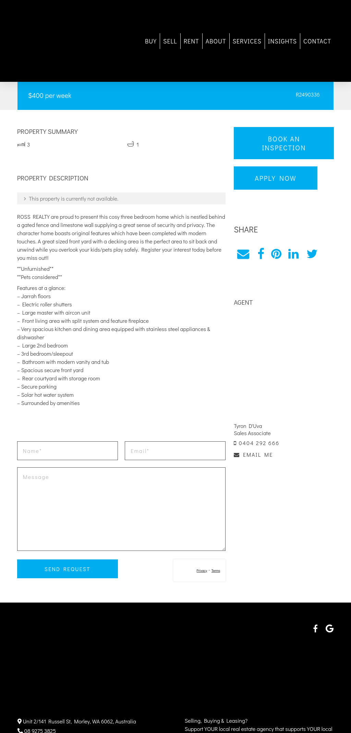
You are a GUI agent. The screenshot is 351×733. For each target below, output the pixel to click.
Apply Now (275, 178)
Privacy (201, 570)
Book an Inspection (283, 143)
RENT (190, 41)
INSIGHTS (281, 41)
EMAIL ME (253, 454)
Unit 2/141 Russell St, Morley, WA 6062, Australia (76, 721)
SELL (169, 41)
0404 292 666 (256, 442)
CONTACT (316, 41)
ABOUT (215, 41)
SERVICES (246, 41)
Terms (215, 570)
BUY (150, 41)
